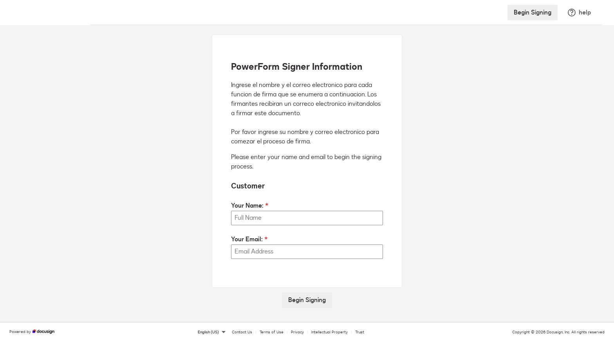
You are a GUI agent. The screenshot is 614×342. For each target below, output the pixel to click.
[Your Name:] (307, 218)
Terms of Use (272, 332)
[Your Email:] (307, 251)
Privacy (297, 332)
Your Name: (247, 205)
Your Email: (247, 239)
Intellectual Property (329, 332)
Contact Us (242, 332)
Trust (359, 332)
